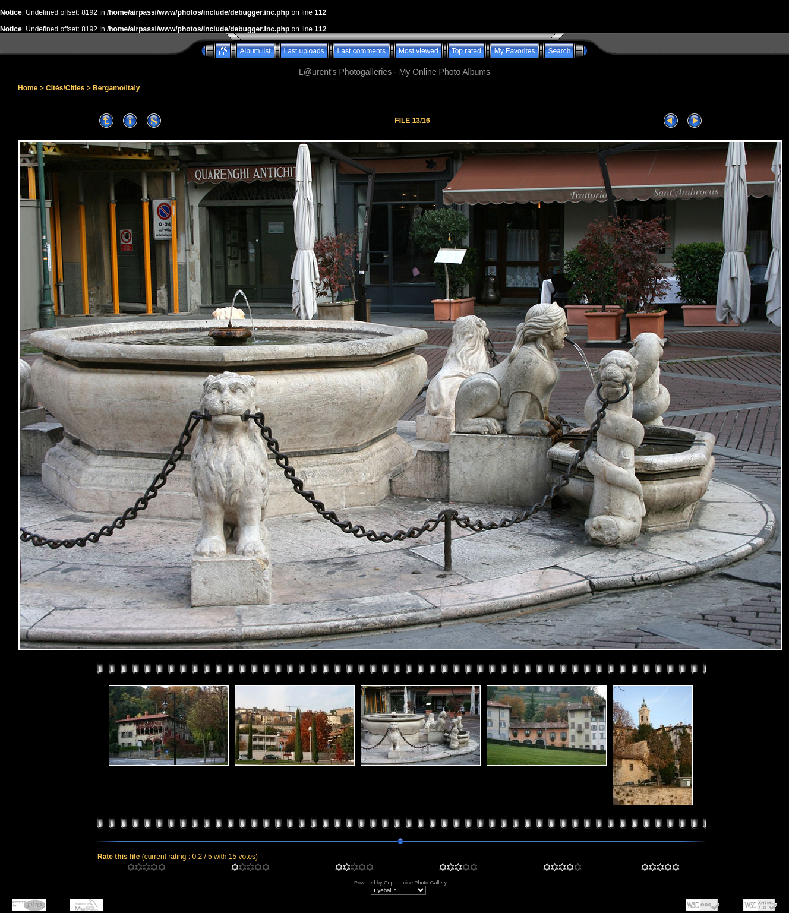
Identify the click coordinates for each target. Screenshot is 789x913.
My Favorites (514, 51)
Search (559, 51)
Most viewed (418, 51)
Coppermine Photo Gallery (415, 883)
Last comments (361, 51)
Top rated (466, 51)
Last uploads (304, 51)
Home (27, 88)
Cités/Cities (65, 88)
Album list (255, 51)
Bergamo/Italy (116, 88)
